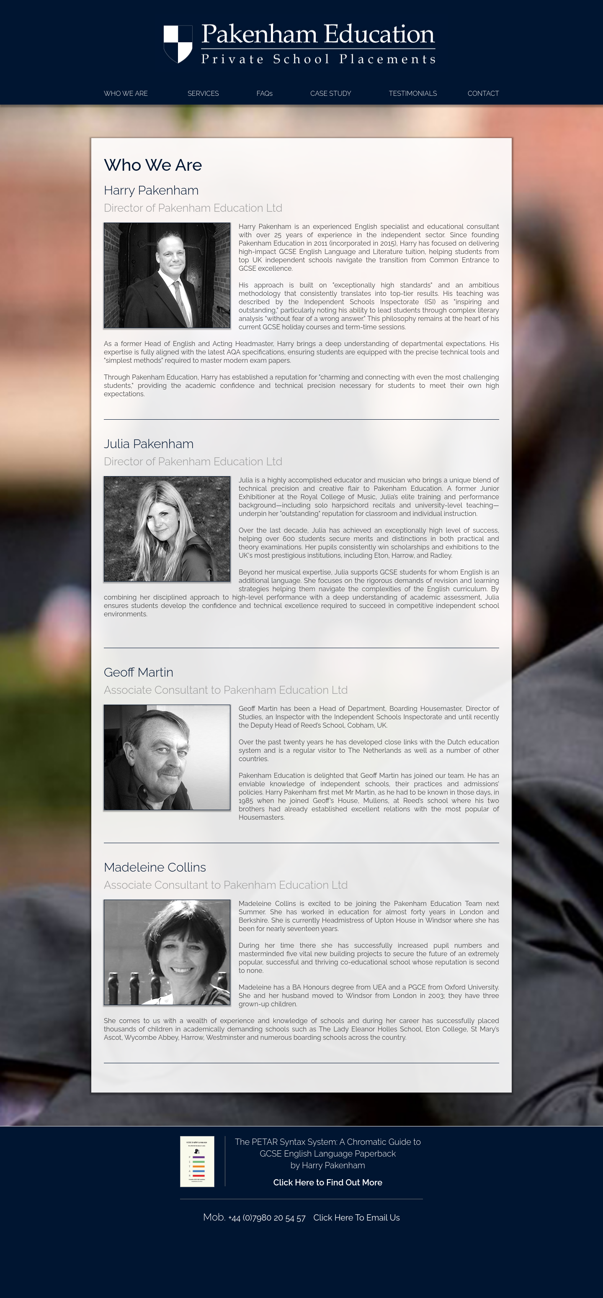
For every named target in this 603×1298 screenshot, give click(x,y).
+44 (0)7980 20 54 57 (267, 1218)
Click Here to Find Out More (328, 1182)
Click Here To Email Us (356, 1218)
